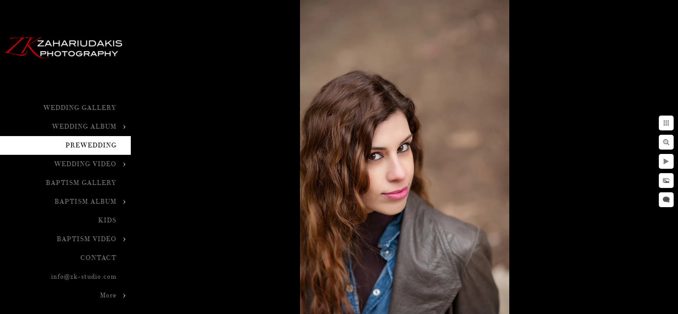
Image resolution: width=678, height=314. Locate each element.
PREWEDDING (90, 145)
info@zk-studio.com (83, 277)
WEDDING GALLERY (79, 108)
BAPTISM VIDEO (86, 239)
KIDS (107, 220)
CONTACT (98, 258)
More (108, 295)
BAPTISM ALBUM (85, 202)
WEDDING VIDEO (85, 164)
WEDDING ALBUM (84, 127)
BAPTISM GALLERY (81, 183)
